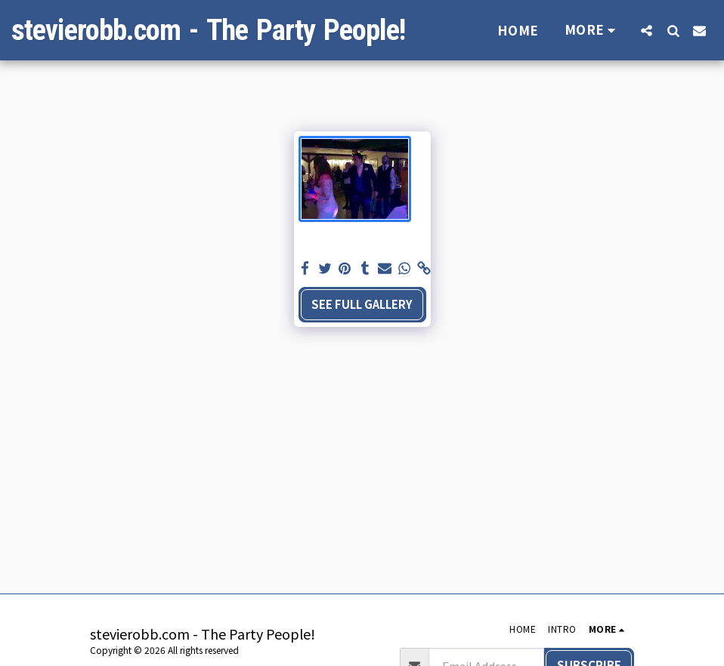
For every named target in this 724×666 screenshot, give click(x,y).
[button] (646, 30)
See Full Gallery (362, 304)
